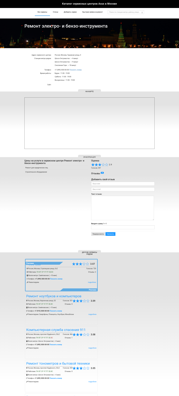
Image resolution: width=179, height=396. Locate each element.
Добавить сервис (70, 12)
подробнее (83, 282)
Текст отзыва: (96, 194)
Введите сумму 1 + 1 (99, 224)
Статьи (55, 12)
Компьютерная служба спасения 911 (56, 296)
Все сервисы (42, 12)
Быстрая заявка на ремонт (93, 12)
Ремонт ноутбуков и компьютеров (118, 262)
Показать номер (75, 70)
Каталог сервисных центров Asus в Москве (89, 4)
